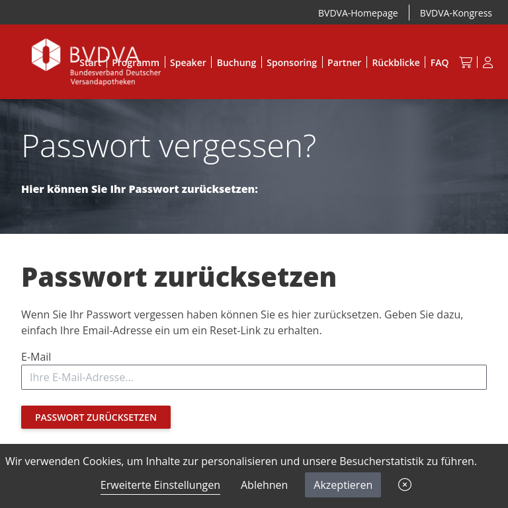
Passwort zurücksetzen (96, 417)
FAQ (440, 62)
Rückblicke (395, 62)
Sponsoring (292, 62)
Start (90, 62)
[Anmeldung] (487, 62)
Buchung (237, 62)
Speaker (188, 62)
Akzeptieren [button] (343, 485)
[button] (404, 484)
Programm (135, 62)
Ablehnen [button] (264, 485)
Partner (344, 62)
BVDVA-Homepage (358, 13)
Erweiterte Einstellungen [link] (160, 485)
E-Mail (36, 356)
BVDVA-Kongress (456, 13)
